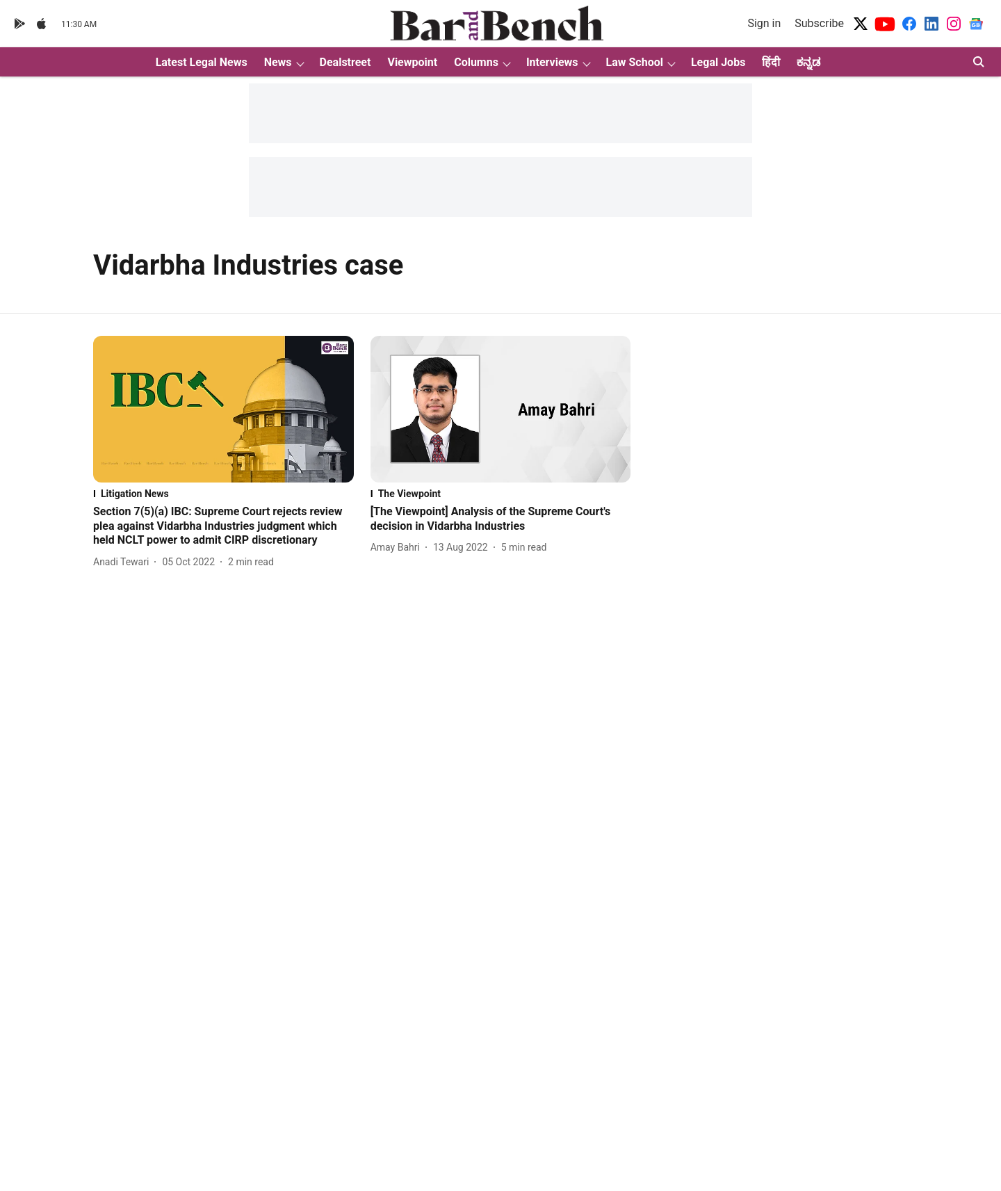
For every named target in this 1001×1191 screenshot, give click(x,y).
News (278, 62)
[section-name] (223, 493)
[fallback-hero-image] (223, 409)
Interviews (552, 62)
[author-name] (123, 562)
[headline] (223, 526)
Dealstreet (345, 62)
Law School (634, 62)
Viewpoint (412, 62)
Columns (476, 62)
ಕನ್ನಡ (808, 62)
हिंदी (771, 62)
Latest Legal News (201, 62)
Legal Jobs (718, 62)
